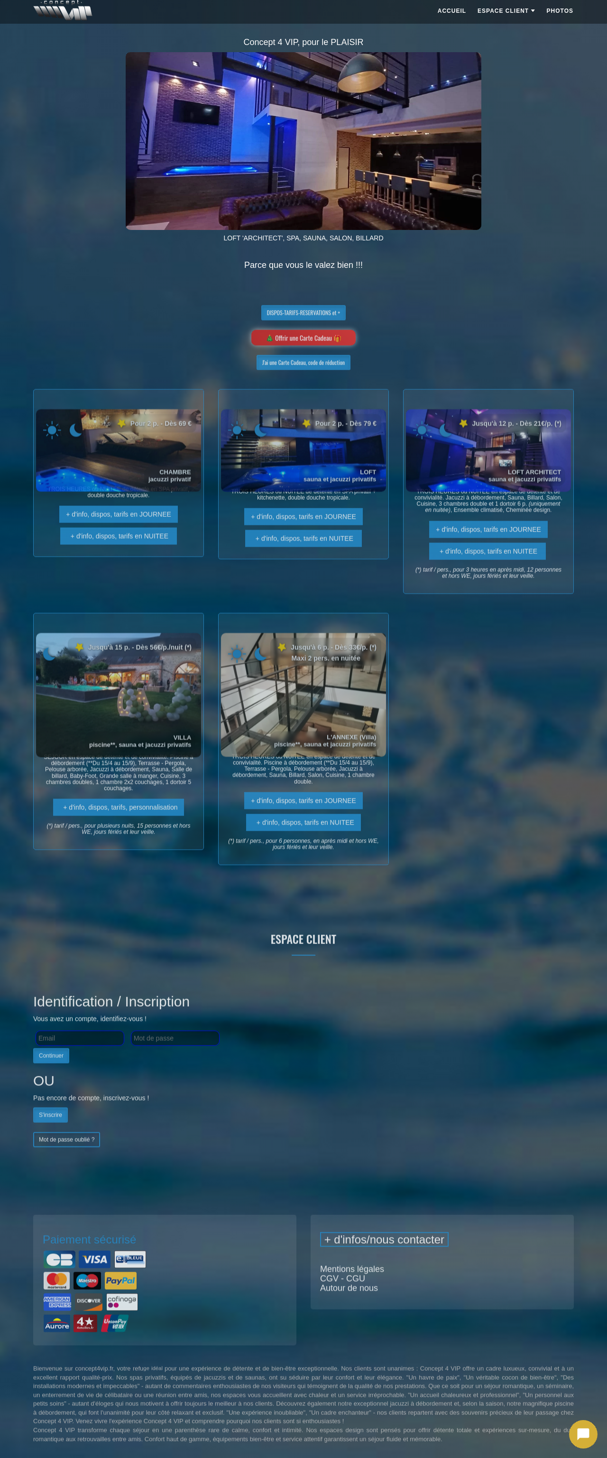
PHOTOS (560, 11)
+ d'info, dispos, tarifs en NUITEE (118, 551)
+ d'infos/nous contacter (384, 1254)
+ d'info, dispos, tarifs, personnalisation (119, 822)
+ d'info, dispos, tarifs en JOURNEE (118, 529)
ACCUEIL (452, 11)
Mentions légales (352, 1284)
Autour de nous (349, 1303)
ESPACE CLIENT (506, 11)
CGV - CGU (342, 1294)
